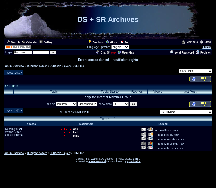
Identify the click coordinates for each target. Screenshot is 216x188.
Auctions (96, 42)
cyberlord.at (134, 161)
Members (190, 41)
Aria (75, 128)
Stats (205, 41)
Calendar (29, 42)
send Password (182, 52)
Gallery (46, 42)
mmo (76, 135)
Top (124, 42)
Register (203, 52)
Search (13, 42)
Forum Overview (14, 65)
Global (112, 42)
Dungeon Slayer (37, 65)
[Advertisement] (66, 79)
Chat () (103, 52)
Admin (206, 47)
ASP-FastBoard (97, 161)
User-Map (126, 52)
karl (75, 132)
